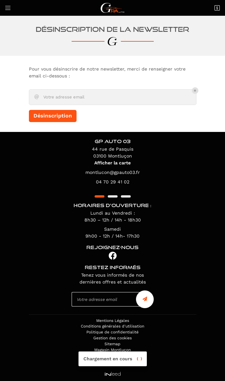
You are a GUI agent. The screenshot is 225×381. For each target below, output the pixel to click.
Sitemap (112, 344)
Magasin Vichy (112, 355)
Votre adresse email (59, 97)
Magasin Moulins (112, 361)
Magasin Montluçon (112, 350)
